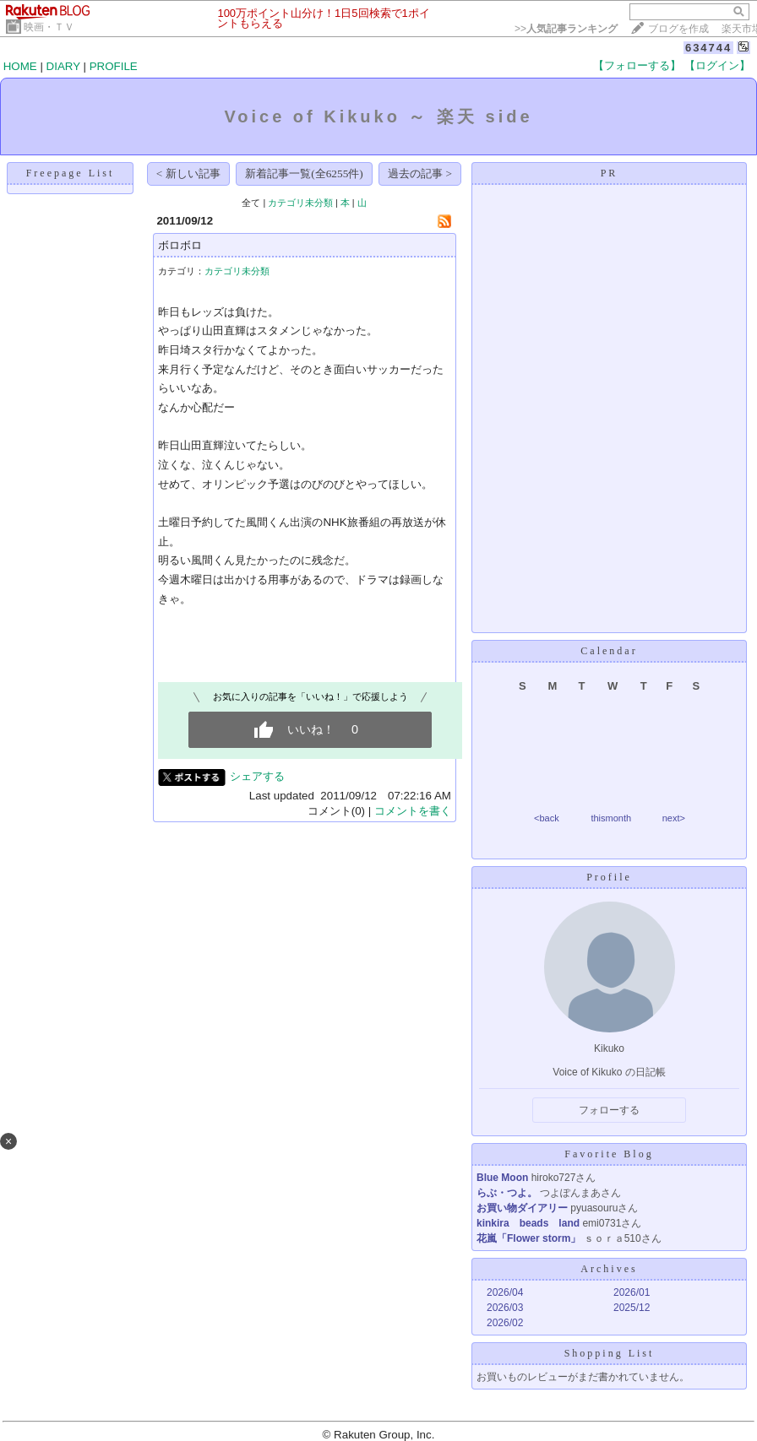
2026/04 (505, 1292)
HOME (20, 66)
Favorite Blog (608, 1154)
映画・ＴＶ (49, 27)
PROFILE (114, 66)
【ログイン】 (717, 65)
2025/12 (631, 1308)
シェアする (257, 776)
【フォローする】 (637, 65)
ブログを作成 (678, 29)
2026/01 (631, 1292)
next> (673, 818)
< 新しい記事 (188, 173)
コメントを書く (412, 810)
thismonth (611, 818)
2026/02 (505, 1323)
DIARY (63, 66)
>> (566, 29)
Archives (608, 1269)
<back (546, 818)
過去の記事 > (420, 173)
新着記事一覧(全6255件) (304, 173)
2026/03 (505, 1308)
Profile (609, 877)
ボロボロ (180, 245)
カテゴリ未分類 (300, 203)
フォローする (609, 1110)
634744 (708, 47)
